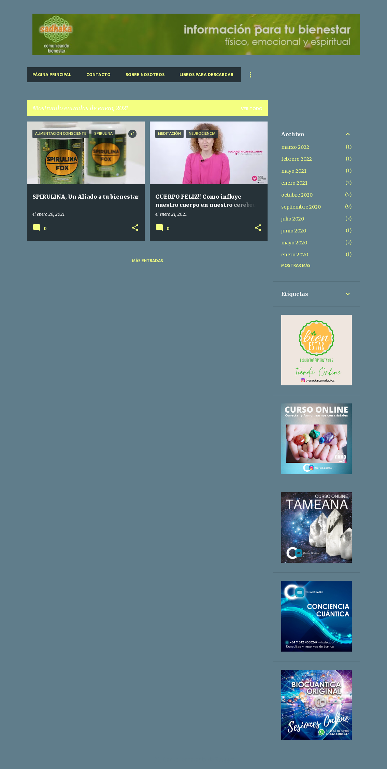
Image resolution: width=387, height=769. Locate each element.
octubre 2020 (297, 195)
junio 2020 (293, 231)
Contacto (98, 74)
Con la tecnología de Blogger (193, 759)
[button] (135, 228)
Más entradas (147, 260)
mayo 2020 (294, 243)
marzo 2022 (295, 147)
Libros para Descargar (206, 74)
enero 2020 (294, 255)
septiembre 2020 (301, 207)
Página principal (51, 74)
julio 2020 (292, 219)
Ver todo (251, 108)
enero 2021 (294, 183)
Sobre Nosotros (145, 74)
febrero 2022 (296, 159)
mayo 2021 (293, 171)
